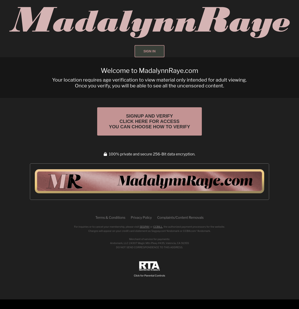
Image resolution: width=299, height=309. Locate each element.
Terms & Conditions (110, 227)
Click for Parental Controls (149, 279)
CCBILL (158, 236)
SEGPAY (145, 236)
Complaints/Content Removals (180, 227)
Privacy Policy (141, 227)
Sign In (149, 51)
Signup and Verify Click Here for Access (149, 126)
